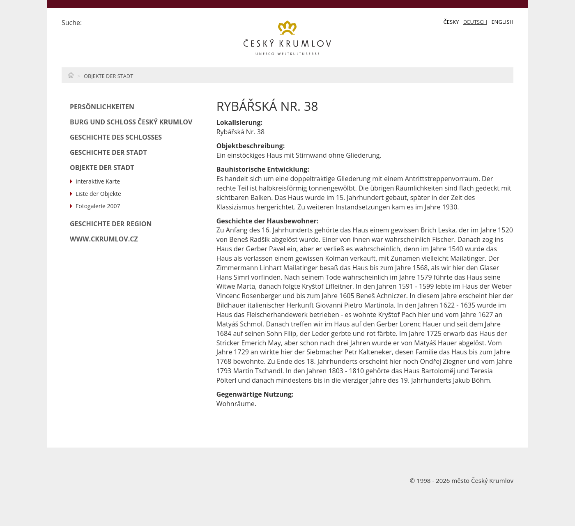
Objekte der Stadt (108, 76)
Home (71, 75)
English (502, 21)
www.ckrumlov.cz (104, 238)
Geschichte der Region (111, 223)
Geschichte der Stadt (108, 152)
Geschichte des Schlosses (116, 137)
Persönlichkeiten (102, 106)
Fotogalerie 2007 (98, 206)
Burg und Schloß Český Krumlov (131, 121)
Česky (451, 21)
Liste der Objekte (98, 194)
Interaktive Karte (98, 181)
